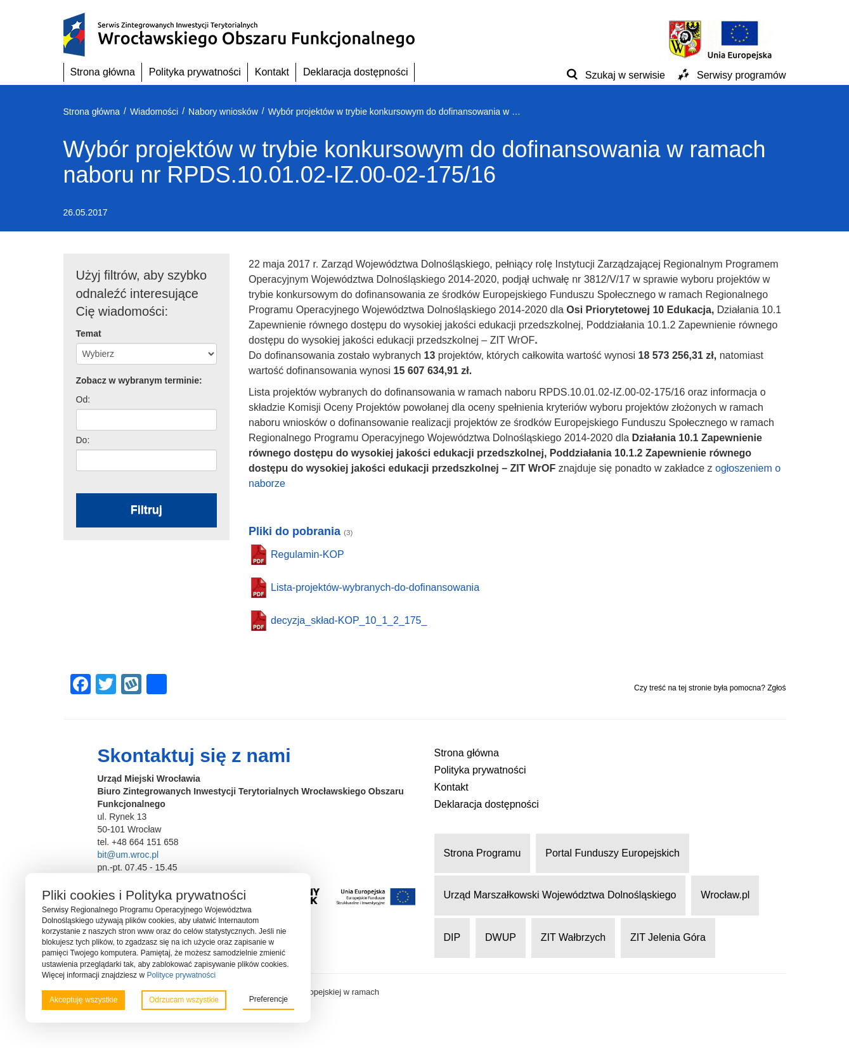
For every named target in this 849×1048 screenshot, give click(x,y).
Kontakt (272, 72)
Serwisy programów (741, 75)
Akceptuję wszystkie (83, 999)
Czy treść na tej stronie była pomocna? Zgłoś (710, 687)
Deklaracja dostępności (355, 72)
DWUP (500, 937)
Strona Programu (482, 853)
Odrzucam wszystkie (184, 999)
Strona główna (102, 72)
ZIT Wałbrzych (573, 937)
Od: (83, 399)
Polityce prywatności (181, 975)
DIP (452, 937)
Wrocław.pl (725, 895)
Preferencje (268, 999)
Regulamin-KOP (307, 554)
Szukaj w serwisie (625, 75)
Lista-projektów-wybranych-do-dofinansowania (375, 587)
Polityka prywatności (195, 72)
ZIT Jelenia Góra (668, 937)
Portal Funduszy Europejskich (612, 853)
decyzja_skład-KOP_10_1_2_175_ (349, 620)
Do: (83, 440)
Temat (88, 333)
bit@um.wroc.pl (128, 855)
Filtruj (146, 509)
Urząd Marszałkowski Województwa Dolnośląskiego (560, 895)
